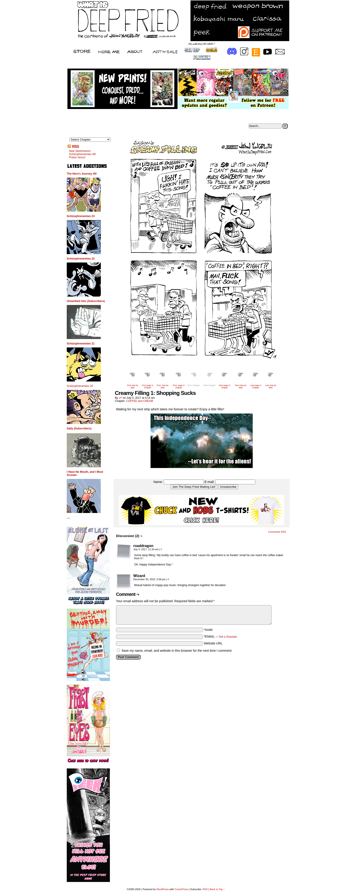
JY (120, 397)
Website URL (213, 643)
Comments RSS (277, 531)
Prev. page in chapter (179, 386)
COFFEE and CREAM (139, 401)
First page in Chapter (147, 386)
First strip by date (132, 386)
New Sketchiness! (80, 151)
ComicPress (181, 889)
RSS (75, 147)
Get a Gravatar (228, 636)
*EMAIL (220, 636)
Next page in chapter (224, 386)
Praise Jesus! (77, 157)
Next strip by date (240, 386)
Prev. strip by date (162, 386)
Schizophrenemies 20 (80, 386)
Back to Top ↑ (217, 889)
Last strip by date (270, 386)
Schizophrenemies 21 (81, 343)
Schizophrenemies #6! (82, 154)
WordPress (162, 889)
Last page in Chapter (255, 386)
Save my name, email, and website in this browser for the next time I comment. (176, 650)
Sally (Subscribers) (79, 428)
